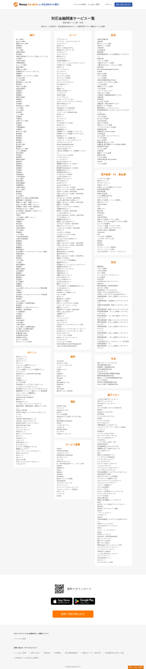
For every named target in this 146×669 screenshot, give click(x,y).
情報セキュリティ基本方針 (91, 653)
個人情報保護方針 (71, 653)
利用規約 (58, 653)
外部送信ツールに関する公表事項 (26, 658)
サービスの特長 (80, 4)
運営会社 (47, 653)
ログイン (108, 4)
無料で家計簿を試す (123, 4)
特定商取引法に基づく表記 (114, 653)
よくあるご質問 (93, 4)
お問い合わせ (35, 653)
